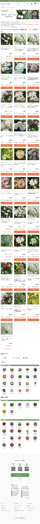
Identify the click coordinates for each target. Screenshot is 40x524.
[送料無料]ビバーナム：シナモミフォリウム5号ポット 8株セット (19, 281)
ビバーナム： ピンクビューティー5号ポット (19, 194)
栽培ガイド (3, 508)
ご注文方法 (16, 503)
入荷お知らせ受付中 (6, 231)
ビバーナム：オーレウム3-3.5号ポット (6, 165)
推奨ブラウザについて (5, 510)
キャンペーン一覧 (17, 505)
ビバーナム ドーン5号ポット (6, 193)
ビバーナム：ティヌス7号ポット (6, 309)
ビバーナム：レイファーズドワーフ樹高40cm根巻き (33, 193)
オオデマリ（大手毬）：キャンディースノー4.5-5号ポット (20, 135)
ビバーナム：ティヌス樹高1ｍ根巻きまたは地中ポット (33, 106)
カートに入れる (6, 87)
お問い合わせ (16, 508)
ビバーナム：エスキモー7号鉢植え (6, 136)
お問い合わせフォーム (20, 475)
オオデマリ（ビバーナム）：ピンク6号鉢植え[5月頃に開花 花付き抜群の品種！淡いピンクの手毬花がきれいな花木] (33, 78)
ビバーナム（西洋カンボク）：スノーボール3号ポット (20, 50)
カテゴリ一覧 (29, 503)
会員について (4, 505)
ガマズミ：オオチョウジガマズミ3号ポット (20, 164)
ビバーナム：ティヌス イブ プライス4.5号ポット (6, 79)
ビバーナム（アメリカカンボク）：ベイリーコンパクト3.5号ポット (33, 251)
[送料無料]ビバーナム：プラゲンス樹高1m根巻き (19, 311)
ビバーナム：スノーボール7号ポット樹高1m (33, 223)
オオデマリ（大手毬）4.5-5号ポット (19, 79)
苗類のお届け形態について (6, 26)
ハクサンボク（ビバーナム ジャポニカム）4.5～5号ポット (32, 136)
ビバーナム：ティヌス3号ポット (19, 107)
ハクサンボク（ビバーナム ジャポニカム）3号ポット (6, 279)
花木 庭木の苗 (3, 7)
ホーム (3, 503)
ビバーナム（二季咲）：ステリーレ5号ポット (6, 339)
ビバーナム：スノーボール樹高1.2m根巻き (33, 279)
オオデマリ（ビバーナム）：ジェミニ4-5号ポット (6, 222)
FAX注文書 (20, 478)
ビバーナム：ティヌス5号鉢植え (6, 107)
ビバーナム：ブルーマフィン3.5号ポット (32, 309)
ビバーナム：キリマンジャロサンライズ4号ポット (20, 223)
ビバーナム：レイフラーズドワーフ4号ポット (20, 250)
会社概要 (28, 505)
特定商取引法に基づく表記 (19, 510)
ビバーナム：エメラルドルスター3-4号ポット (6, 250)
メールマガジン (29, 510)
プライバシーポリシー (31, 508)
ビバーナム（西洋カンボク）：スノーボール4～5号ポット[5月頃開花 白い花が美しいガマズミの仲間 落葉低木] (33, 49)
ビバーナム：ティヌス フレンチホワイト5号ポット (33, 164)
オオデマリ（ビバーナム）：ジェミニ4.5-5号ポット (6, 49)
